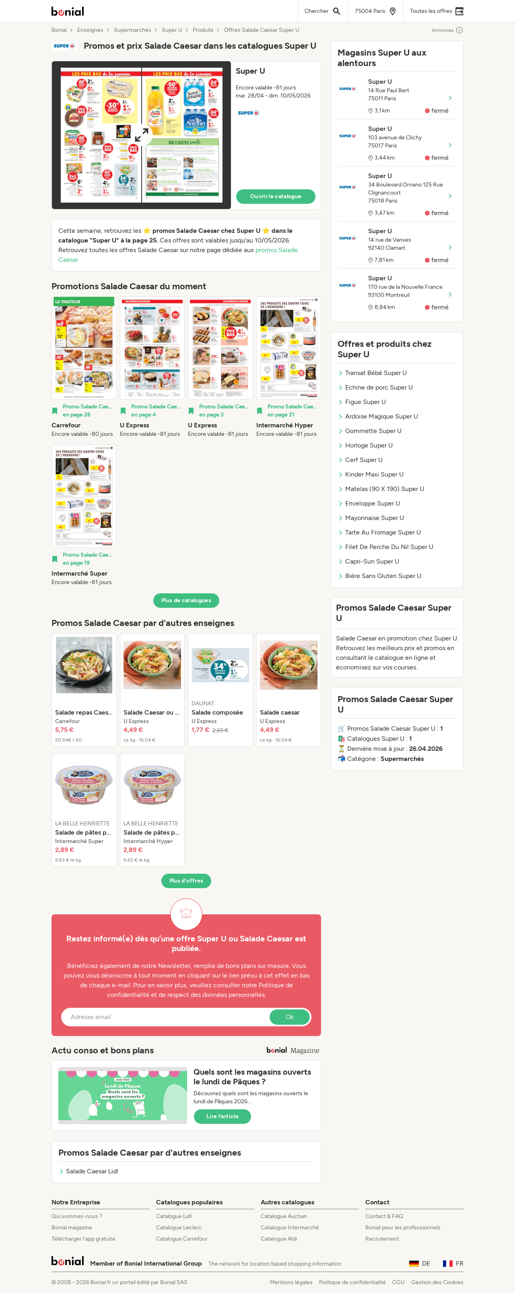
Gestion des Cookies (437, 1282)
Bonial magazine (72, 1227)
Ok (290, 1017)
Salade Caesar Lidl (88, 1171)
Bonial (59, 30)
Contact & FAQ (384, 1216)
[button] (186, 135)
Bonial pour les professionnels (403, 1227)
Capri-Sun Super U (368, 561)
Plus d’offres (186, 880)
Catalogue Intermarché (290, 1227)
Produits (203, 30)
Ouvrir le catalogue (276, 196)
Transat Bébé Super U (372, 373)
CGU (398, 1282)
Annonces (448, 30)
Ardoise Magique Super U (378, 416)
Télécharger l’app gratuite (83, 1238)
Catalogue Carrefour (182, 1238)
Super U (172, 30)
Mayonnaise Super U (371, 518)
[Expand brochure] (141, 135)
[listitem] (84, 367)
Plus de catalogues (186, 600)
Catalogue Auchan (284, 1216)
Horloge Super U (365, 445)
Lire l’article (222, 1116)
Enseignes (90, 30)
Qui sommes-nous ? (77, 1216)
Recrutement (382, 1238)
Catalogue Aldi (279, 1238)
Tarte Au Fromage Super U (379, 532)
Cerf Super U (360, 460)
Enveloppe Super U (369, 503)
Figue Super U (362, 402)
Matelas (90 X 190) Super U (381, 489)
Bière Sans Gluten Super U (379, 576)
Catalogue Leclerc (179, 1227)
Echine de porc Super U (375, 387)
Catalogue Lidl (174, 1216)
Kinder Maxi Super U (371, 474)
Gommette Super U (370, 431)
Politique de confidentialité (352, 1282)
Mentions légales (291, 1282)
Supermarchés (132, 30)
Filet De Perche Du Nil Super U (385, 547)
